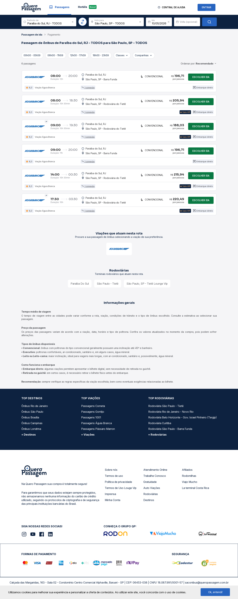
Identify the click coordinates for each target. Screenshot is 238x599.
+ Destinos (28, 438)
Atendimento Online (155, 473)
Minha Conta (112, 503)
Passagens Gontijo (92, 415)
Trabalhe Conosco (154, 479)
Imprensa (110, 497)
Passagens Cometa (93, 409)
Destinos (148, 503)
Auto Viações (151, 491)
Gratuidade (150, 485)
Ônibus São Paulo (32, 415)
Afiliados (187, 473)
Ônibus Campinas (31, 426)
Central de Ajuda (173, 7)
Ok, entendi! (215, 592)
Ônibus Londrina (31, 432)
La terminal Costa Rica (195, 491)
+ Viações (87, 438)
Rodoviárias (150, 497)
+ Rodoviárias (157, 438)
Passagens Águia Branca (96, 426)
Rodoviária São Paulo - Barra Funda (170, 432)
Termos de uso (114, 479)
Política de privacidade (118, 485)
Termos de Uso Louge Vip (120, 491)
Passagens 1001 (91, 421)
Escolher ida (200, 77)
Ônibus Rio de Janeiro (34, 409)
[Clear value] (168, 22)
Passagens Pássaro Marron (98, 432)
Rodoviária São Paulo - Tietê (166, 409)
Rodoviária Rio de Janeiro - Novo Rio (171, 415)
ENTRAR (206, 7)
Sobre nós (111, 473)
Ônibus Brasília (30, 421)
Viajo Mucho (189, 485)
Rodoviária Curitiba (159, 426)
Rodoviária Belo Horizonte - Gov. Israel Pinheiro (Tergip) (182, 421)
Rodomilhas (189, 479)
